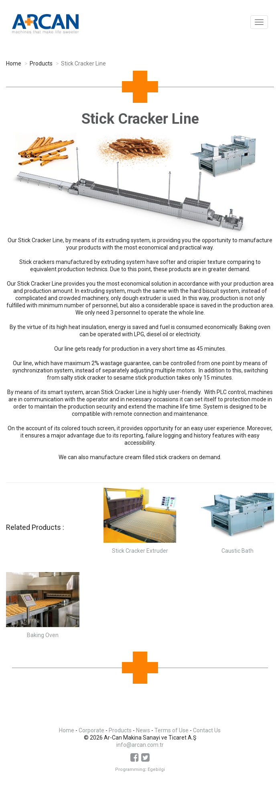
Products (41, 63)
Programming (130, 769)
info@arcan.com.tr (140, 745)
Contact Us (207, 730)
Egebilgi (156, 769)
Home (13, 63)
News (143, 730)
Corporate (91, 730)
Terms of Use (171, 730)
